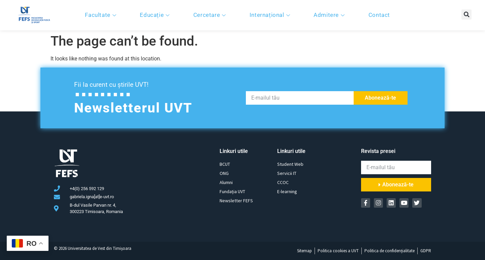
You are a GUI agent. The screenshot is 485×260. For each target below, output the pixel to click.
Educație (155, 14)
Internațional (271, 14)
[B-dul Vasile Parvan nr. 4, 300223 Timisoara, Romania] (172, 183)
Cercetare (210, 14)
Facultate (101, 14)
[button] (466, 14)
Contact (379, 14)
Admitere (330, 14)
